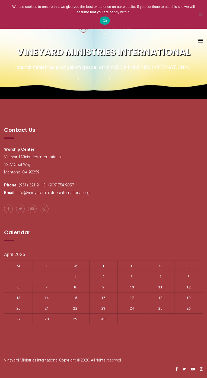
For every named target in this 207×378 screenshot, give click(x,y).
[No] (200, 14)
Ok (105, 21)
